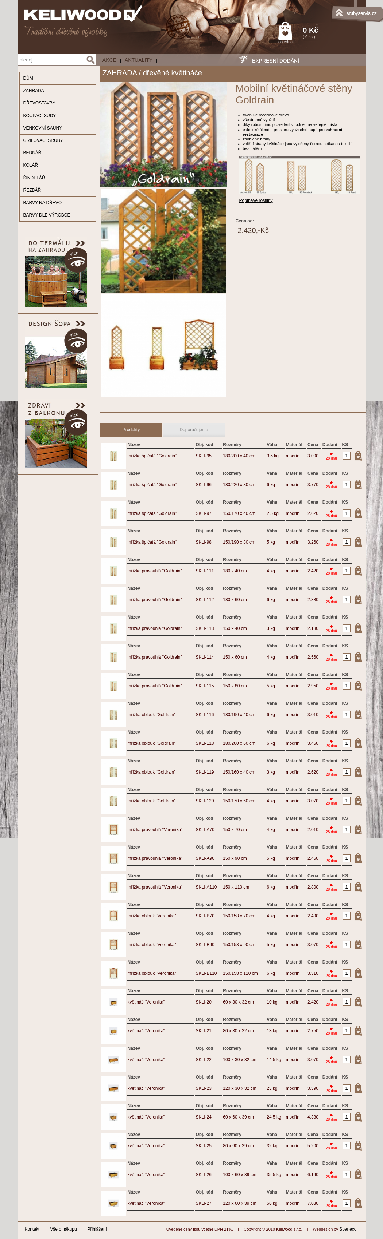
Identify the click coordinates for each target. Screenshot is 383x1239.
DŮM (28, 78)
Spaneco (347, 1229)
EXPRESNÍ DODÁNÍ (275, 61)
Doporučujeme (193, 429)
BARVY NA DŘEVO (42, 202)
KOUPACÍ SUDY (39, 115)
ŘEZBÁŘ (32, 190)
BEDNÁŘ (32, 152)
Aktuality (138, 60)
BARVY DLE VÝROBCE (46, 215)
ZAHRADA (33, 90)
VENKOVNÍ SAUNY (42, 128)
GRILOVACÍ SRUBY (43, 140)
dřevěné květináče (172, 73)
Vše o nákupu (63, 1229)
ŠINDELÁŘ (34, 177)
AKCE (109, 60)
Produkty (131, 429)
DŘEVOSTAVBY (39, 103)
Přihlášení (97, 1229)
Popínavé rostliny (256, 200)
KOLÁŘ (30, 165)
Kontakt (32, 1229)
